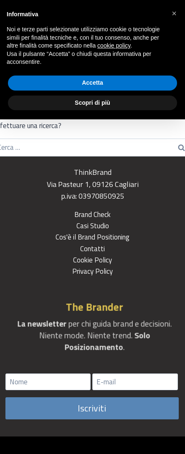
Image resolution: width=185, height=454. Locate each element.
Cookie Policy (92, 260)
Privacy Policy (92, 271)
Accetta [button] (92, 82)
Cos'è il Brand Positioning (92, 237)
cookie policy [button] (113, 45)
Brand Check (92, 214)
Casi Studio (92, 225)
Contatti (92, 248)
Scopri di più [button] (92, 102)
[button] (174, 13)
